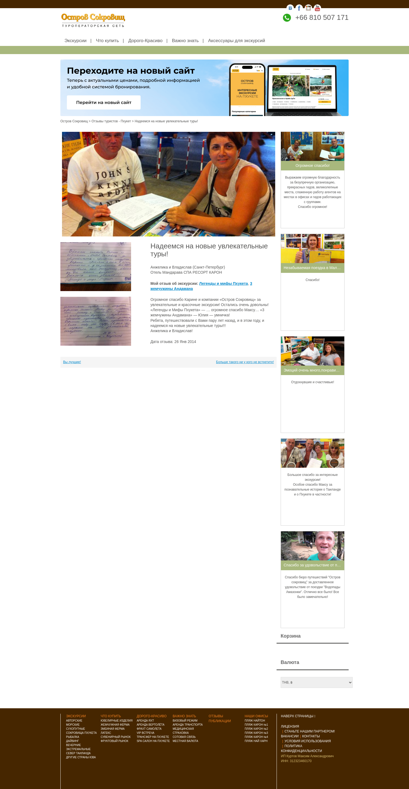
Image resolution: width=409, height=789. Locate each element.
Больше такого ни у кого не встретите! (245, 362)
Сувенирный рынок (116, 736)
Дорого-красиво (152, 716)
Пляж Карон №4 (256, 736)
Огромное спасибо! (313, 165)
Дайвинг (72, 741)
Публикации (220, 721)
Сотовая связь (184, 736)
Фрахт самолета (149, 728)
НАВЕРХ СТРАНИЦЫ (298, 716)
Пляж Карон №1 (256, 724)
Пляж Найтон (255, 720)
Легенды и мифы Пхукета (223, 283)
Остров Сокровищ (74, 121)
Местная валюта (185, 741)
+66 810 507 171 (322, 17)
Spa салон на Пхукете (153, 741)
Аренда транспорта (188, 724)
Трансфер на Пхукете (153, 736)
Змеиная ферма (113, 728)
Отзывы (216, 716)
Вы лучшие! (72, 362)
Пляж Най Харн (256, 741)
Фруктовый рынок (114, 741)
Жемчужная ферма (115, 724)
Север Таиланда (78, 753)
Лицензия (290, 726)
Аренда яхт (145, 720)
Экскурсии (75, 40)
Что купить (107, 40)
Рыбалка (72, 736)
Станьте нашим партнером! (309, 731)
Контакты (311, 736)
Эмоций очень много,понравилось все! (318, 370)
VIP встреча (145, 732)
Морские (73, 724)
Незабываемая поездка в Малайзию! (316, 268)
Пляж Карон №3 (256, 732)
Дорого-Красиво (145, 40)
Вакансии (290, 736)
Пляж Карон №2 (256, 728)
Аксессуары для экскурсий (236, 40)
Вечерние (73, 745)
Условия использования (307, 741)
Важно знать (185, 40)
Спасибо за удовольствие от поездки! (317, 565)
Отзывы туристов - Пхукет (111, 121)
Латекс (106, 732)
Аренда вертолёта (151, 724)
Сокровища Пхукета (81, 732)
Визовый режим (185, 720)
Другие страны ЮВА (81, 757)
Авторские (74, 720)
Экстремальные (78, 749)
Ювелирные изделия (116, 720)
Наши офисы (256, 716)
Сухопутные (75, 728)
